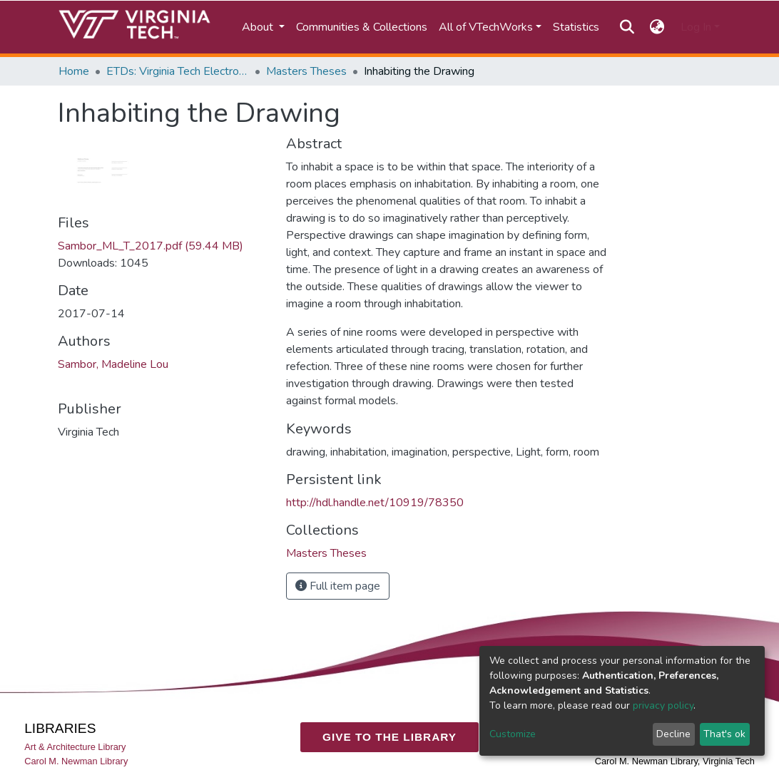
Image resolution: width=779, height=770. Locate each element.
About (259, 27)
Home (73, 71)
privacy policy (663, 705)
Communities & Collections (361, 27)
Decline (673, 734)
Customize (512, 734)
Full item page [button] (337, 586)
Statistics (576, 27)
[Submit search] (627, 27)
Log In (696, 27)
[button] (657, 27)
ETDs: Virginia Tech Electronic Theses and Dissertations (177, 71)
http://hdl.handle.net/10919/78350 (375, 502)
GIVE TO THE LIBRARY (389, 737)
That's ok (724, 734)
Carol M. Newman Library (76, 761)
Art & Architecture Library (75, 746)
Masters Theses (306, 71)
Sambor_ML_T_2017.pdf (150, 246)
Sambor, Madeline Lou (113, 364)
